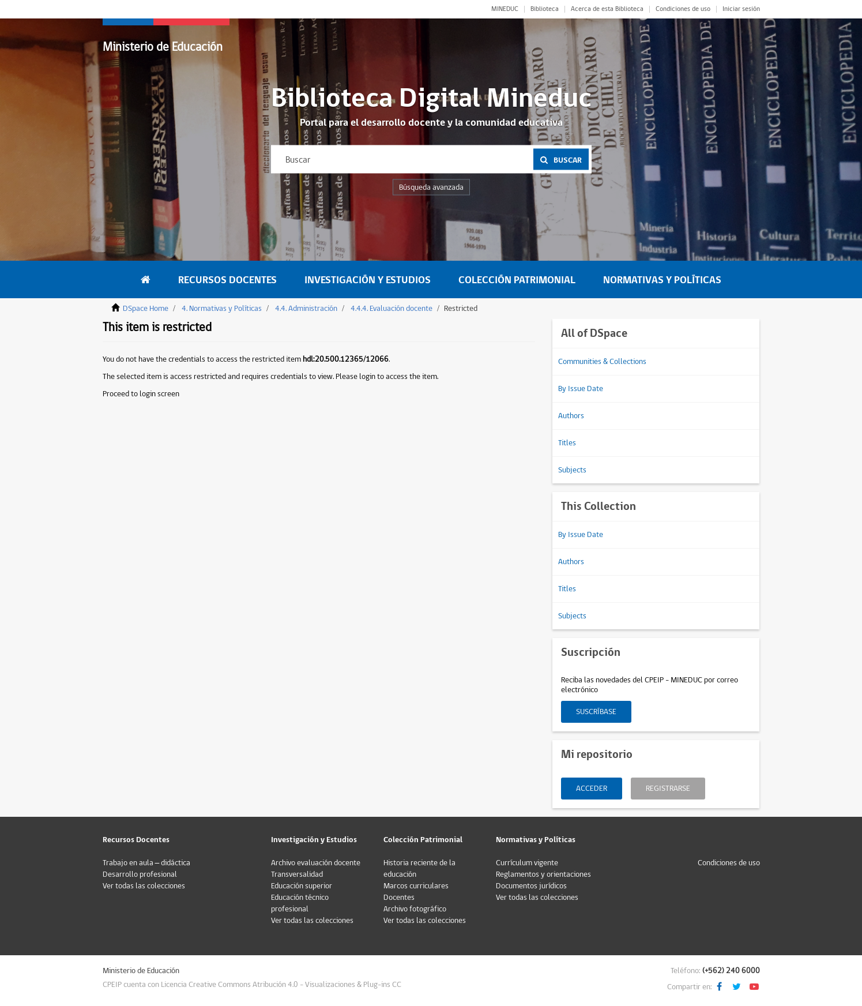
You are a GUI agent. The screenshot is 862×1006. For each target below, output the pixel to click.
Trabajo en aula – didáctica (147, 863)
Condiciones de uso (683, 9)
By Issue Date (580, 389)
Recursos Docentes (227, 280)
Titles (567, 443)
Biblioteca (544, 9)
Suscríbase (596, 712)
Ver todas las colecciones (144, 886)
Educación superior (301, 886)
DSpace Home (145, 308)
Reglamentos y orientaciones (543, 874)
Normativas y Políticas (662, 280)
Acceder (591, 788)
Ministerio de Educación (163, 47)
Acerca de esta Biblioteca (607, 9)
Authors (571, 416)
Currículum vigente (527, 863)
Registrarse (668, 788)
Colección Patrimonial (516, 280)
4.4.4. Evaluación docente (391, 308)
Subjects (572, 470)
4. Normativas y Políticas (222, 308)
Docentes (399, 897)
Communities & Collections (602, 361)
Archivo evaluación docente (315, 863)
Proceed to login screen (141, 394)
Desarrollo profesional (140, 874)
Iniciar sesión (741, 9)
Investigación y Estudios (367, 280)
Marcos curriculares (416, 886)
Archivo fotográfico (414, 909)
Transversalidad (297, 874)
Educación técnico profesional (300, 903)
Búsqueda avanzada (431, 187)
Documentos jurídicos (531, 886)
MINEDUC (504, 9)
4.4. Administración (306, 308)
